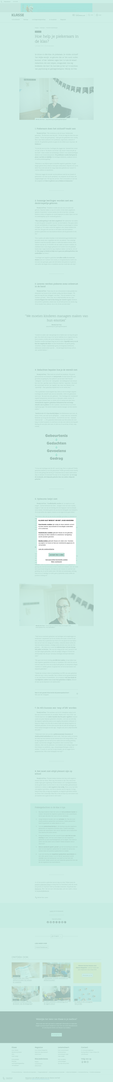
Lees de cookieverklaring (46, 549)
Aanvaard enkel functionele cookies (56, 559)
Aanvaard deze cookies (56, 555)
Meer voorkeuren (56, 561)
